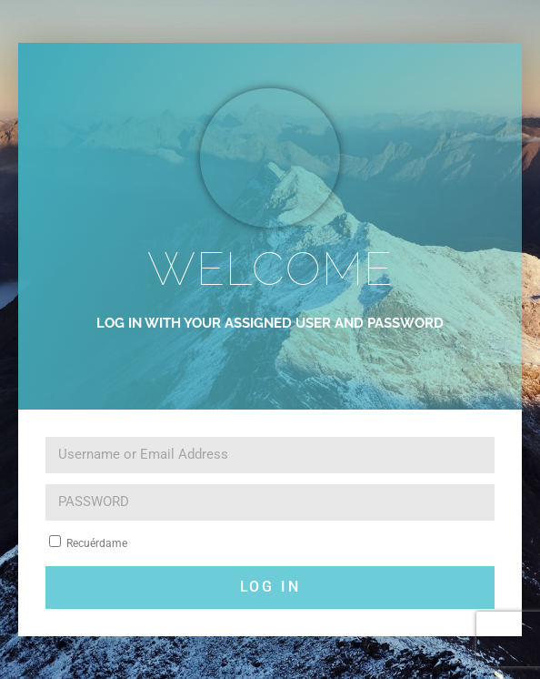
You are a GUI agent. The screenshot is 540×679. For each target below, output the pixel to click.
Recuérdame (88, 542)
